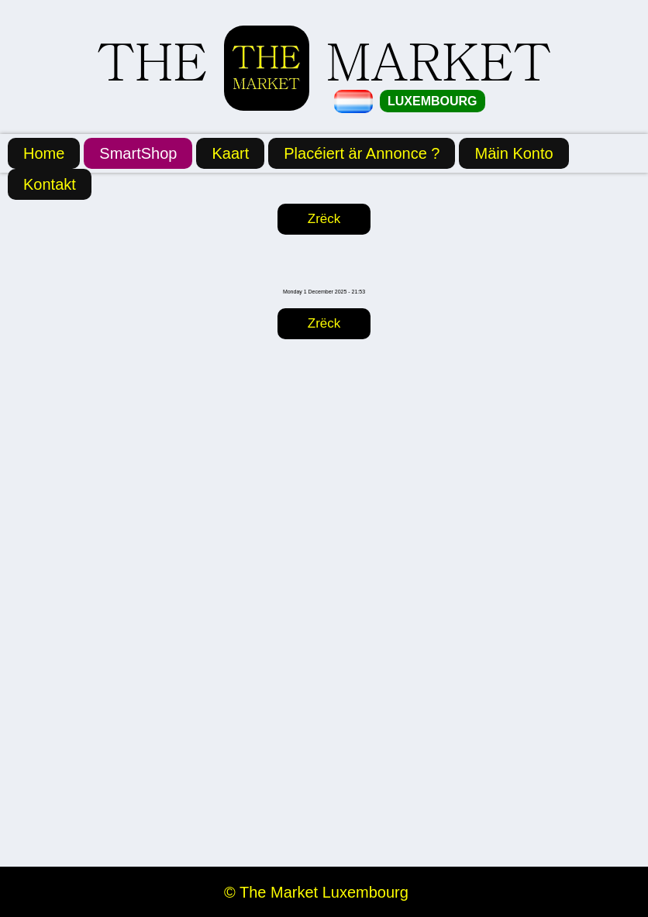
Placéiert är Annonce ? (361, 153)
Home (43, 153)
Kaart (230, 153)
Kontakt (49, 184)
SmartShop (138, 153)
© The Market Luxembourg (316, 892)
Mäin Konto (513, 153)
